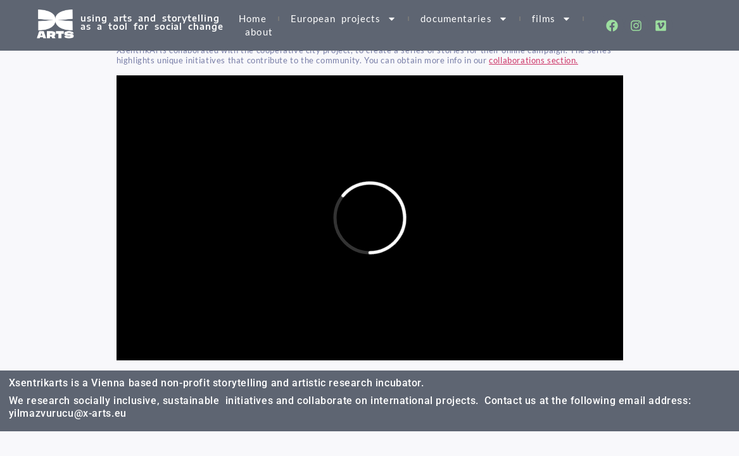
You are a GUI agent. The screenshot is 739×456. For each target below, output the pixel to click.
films (552, 18)
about (259, 31)
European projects (344, 18)
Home (252, 18)
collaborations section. (533, 60)
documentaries (463, 18)
